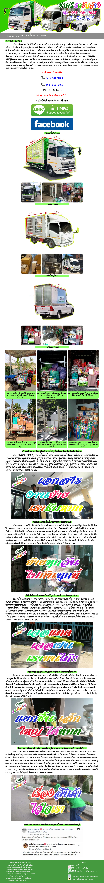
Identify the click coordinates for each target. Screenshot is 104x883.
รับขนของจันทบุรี (15, 35)
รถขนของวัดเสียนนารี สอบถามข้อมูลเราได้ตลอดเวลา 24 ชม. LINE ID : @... (21, 445)
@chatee (81, 871)
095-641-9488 (54, 78)
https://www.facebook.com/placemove (84, 876)
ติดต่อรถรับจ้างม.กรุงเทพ (21, 874)
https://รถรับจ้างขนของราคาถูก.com (82, 879)
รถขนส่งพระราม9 (16, 872)
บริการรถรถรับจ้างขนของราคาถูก (20, 863)
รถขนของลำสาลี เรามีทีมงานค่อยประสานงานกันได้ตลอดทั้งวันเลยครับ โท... (21, 395)
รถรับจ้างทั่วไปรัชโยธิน (25, 865)
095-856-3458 (54, 85)
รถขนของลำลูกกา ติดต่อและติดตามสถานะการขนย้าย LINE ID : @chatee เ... (52, 395)
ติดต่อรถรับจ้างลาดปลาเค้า (18, 880)
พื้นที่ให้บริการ (32, 35)
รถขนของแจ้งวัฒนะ (12, 865)
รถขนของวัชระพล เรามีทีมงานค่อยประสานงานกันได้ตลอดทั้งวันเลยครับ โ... (52, 445)
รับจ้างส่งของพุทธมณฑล (19, 869)
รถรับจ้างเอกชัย (17, 876)
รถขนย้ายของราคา (17, 878)
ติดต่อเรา (45, 35)
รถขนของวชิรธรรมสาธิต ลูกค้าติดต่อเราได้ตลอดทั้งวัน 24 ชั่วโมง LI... (83, 394)
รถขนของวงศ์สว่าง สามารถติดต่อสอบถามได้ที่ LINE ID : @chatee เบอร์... (83, 445)
